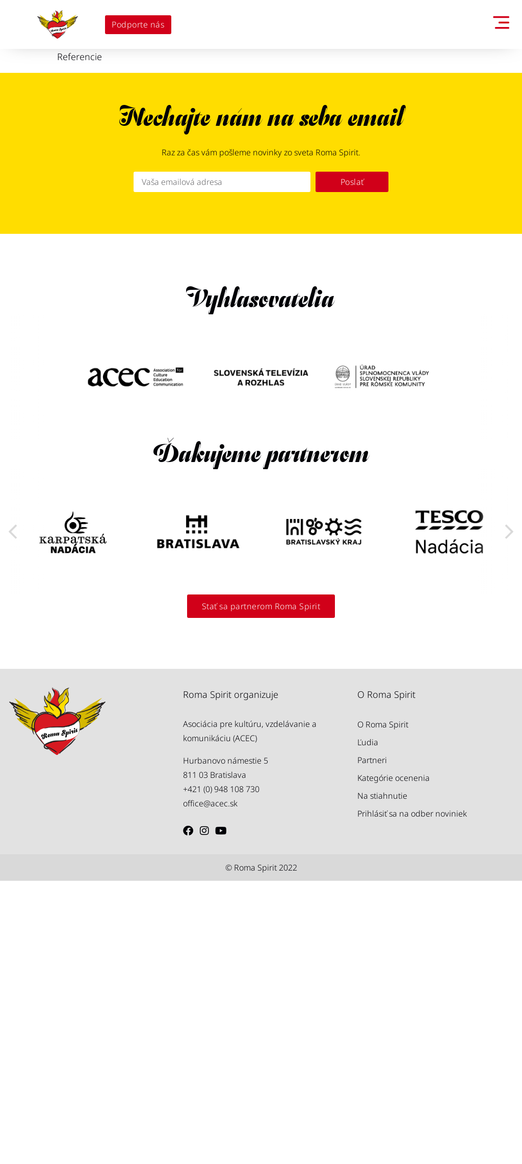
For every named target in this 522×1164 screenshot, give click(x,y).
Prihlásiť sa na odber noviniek (412, 1096)
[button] (12, 673)
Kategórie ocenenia (393, 1061)
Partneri (372, 1043)
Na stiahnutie (382, 1079)
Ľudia (367, 1025)
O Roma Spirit (382, 1007)
